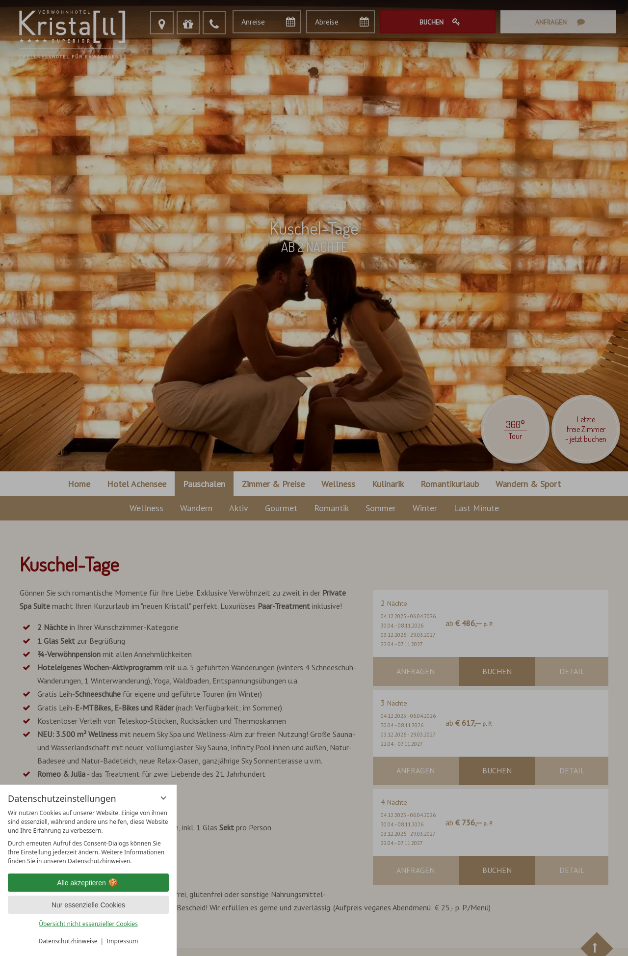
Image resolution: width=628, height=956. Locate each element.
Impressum (122, 941)
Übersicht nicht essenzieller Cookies (88, 924)
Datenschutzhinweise (68, 941)
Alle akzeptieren (88, 883)
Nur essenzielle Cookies (88, 905)
